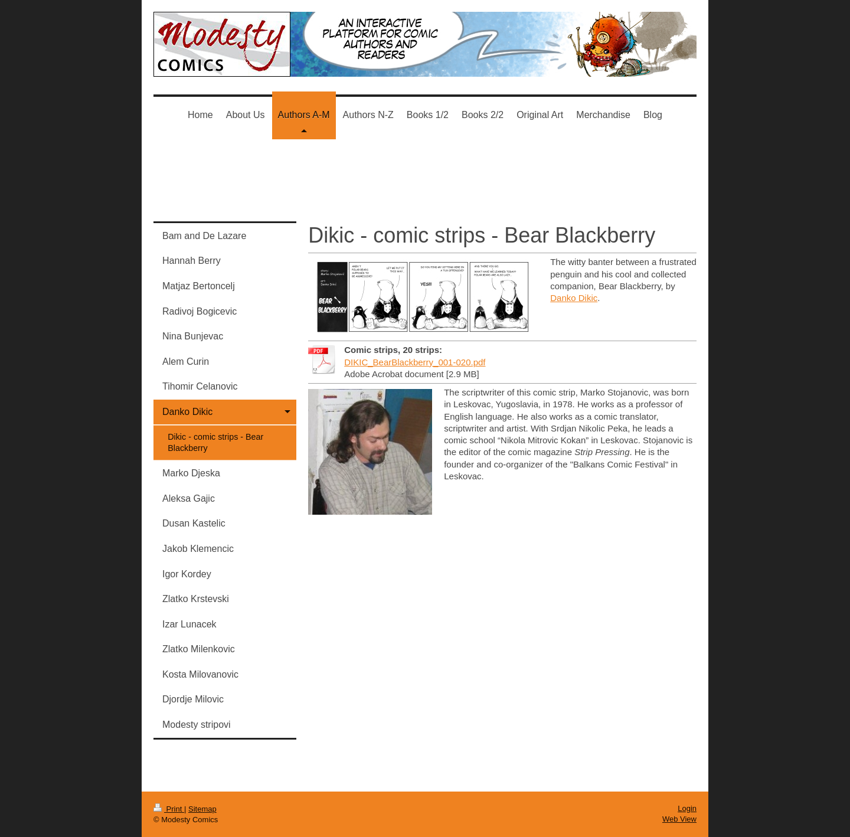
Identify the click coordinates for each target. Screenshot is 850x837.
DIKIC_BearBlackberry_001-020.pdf (414, 362)
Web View (679, 819)
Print (168, 809)
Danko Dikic (573, 298)
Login (687, 808)
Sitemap (202, 809)
